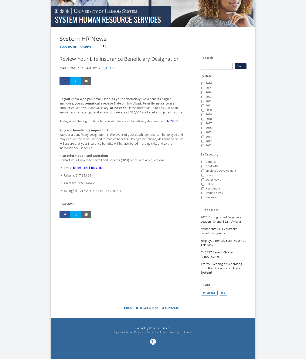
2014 (209, 137)
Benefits (211, 162)
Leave (209, 175)
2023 (209, 97)
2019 (209, 114)
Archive (85, 46)
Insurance (209, 292)
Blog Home (68, 46)
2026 (209, 83)
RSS (128, 308)
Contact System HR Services (153, 328)
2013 (209, 141)
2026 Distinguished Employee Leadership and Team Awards (221, 219)
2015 (209, 132)
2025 (209, 88)
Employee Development (221, 170)
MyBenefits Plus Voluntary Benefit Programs (219, 231)
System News (214, 193)
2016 (209, 128)
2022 (209, 101)
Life (223, 292)
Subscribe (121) (147, 308)
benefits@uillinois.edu (88, 168)
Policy (209, 184)
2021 (209, 105)
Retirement (213, 188)
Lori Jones (106, 68)
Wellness (212, 197)
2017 (209, 123)
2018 (209, 119)
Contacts (170, 308)
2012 (209, 145)
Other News (213, 179)
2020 (209, 110)
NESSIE (172, 121)
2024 (209, 92)
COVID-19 (212, 166)
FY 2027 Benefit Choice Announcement (217, 254)
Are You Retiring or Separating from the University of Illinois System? (221, 268)
